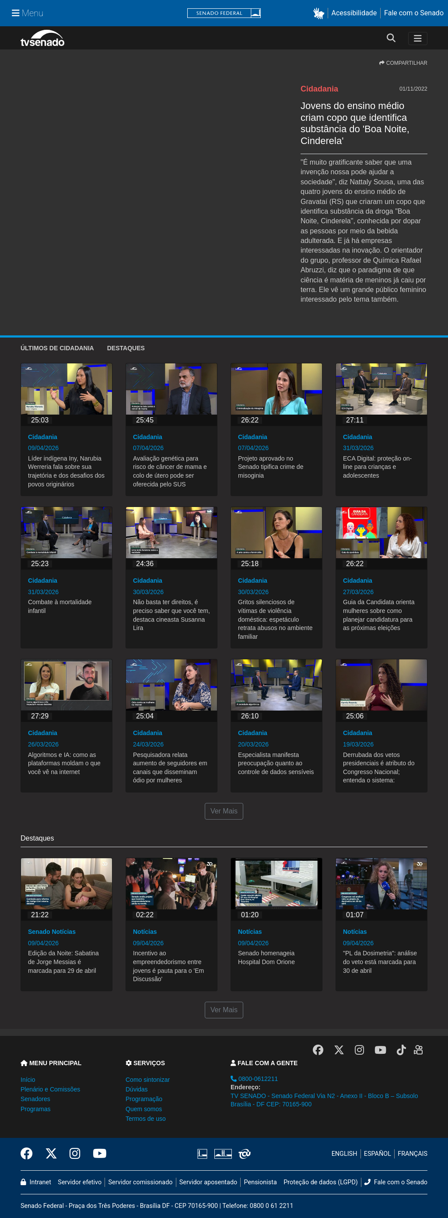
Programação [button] (144, 1098)
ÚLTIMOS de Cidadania (57, 348)
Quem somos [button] (144, 1108)
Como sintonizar (148, 1079)
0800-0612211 (254, 1078)
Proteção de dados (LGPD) (321, 1182)
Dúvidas (137, 1089)
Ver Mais (224, 811)
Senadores (35, 1098)
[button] (320, 13)
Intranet (36, 1182)
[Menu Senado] (27, 13)
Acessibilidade (354, 13)
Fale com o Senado (414, 13)
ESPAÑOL (377, 1154)
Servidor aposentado (208, 1182)
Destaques (126, 348)
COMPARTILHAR (403, 63)
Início (28, 1079)
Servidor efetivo (80, 1182)
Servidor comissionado (140, 1182)
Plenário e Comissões (50, 1089)
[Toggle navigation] (417, 38)
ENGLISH (344, 1154)
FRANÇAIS (412, 1154)
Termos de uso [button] (146, 1118)
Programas (35, 1108)
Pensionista (260, 1182)
